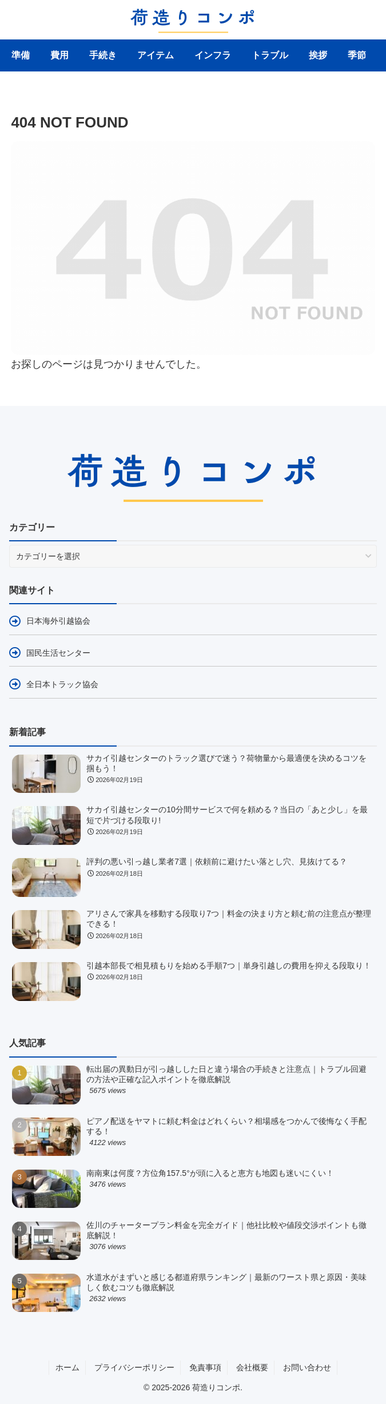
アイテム (155, 55)
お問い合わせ (307, 1367)
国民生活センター (58, 652)
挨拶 (318, 55)
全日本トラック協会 (62, 684)
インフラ (212, 55)
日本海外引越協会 (58, 620)
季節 (357, 55)
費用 (59, 55)
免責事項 (205, 1367)
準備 (20, 55)
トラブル (270, 55)
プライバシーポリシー (134, 1367)
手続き (103, 55)
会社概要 (252, 1367)
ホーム (67, 1367)
